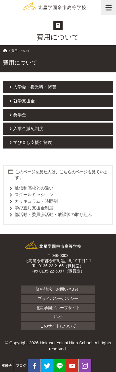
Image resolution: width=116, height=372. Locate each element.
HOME (5, 50)
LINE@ (59, 365)
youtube (72, 365)
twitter (47, 365)
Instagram (85, 365)
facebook (34, 365)
